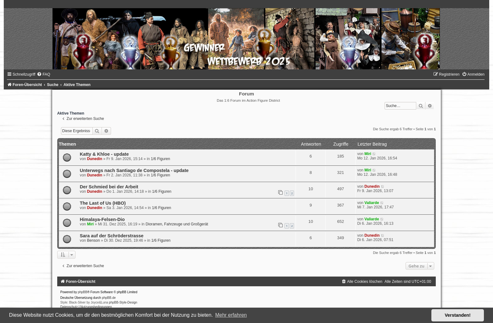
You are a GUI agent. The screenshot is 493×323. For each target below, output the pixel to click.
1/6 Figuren (160, 159)
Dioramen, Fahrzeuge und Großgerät (177, 224)
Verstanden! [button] (458, 315)
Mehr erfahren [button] (231, 315)
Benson (93, 240)
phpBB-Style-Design (123, 302)
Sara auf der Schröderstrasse (112, 235)
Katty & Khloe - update (104, 154)
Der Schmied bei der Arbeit (109, 186)
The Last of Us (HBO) (103, 203)
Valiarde (371, 203)
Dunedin (94, 159)
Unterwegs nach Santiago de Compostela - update (134, 170)
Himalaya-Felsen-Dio (102, 219)
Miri (367, 154)
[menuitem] (43, 74)
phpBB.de (109, 297)
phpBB (82, 292)
